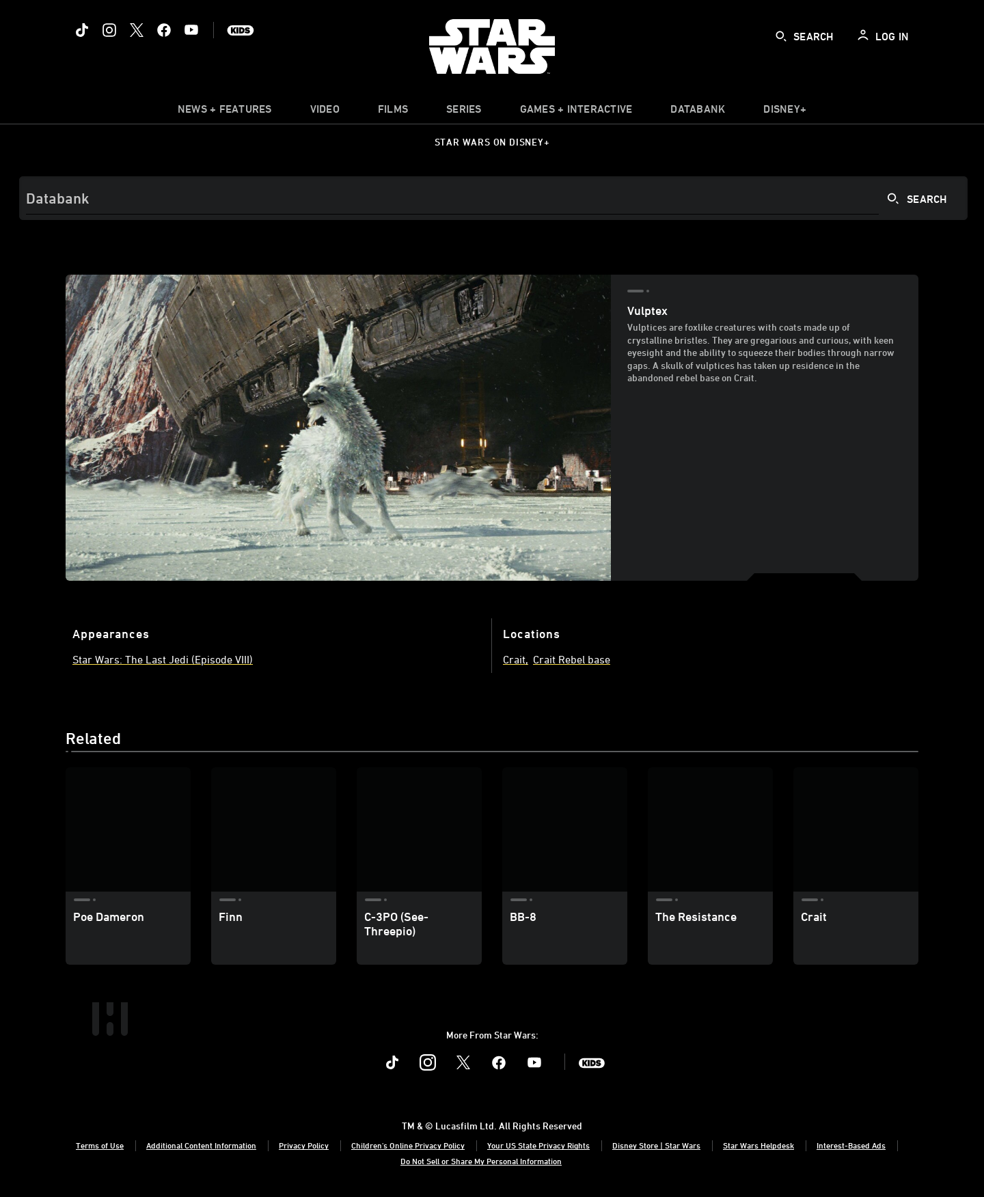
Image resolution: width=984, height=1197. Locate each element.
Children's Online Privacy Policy (408, 1145)
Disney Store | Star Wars (656, 1145)
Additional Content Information (201, 1145)
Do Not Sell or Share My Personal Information (481, 1161)
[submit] (781, 36)
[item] (225, 112)
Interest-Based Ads (851, 1145)
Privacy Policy (304, 1145)
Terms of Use (100, 1145)
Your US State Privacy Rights (538, 1145)
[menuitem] (325, 112)
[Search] (493, 198)
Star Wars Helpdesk (758, 1145)
